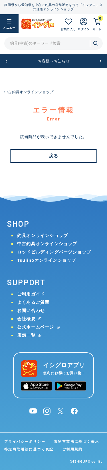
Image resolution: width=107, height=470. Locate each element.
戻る (53, 155)
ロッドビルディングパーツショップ (54, 251)
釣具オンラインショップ (42, 235)
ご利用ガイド (31, 294)
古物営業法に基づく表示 (76, 442)
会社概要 (26, 318)
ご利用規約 (72, 449)
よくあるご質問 (33, 302)
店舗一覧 (26, 335)
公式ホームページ (35, 327)
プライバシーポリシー (24, 442)
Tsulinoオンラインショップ (46, 260)
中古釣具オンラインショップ (28, 92)
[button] (6, 61)
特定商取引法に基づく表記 (29, 449)
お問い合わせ (31, 310)
